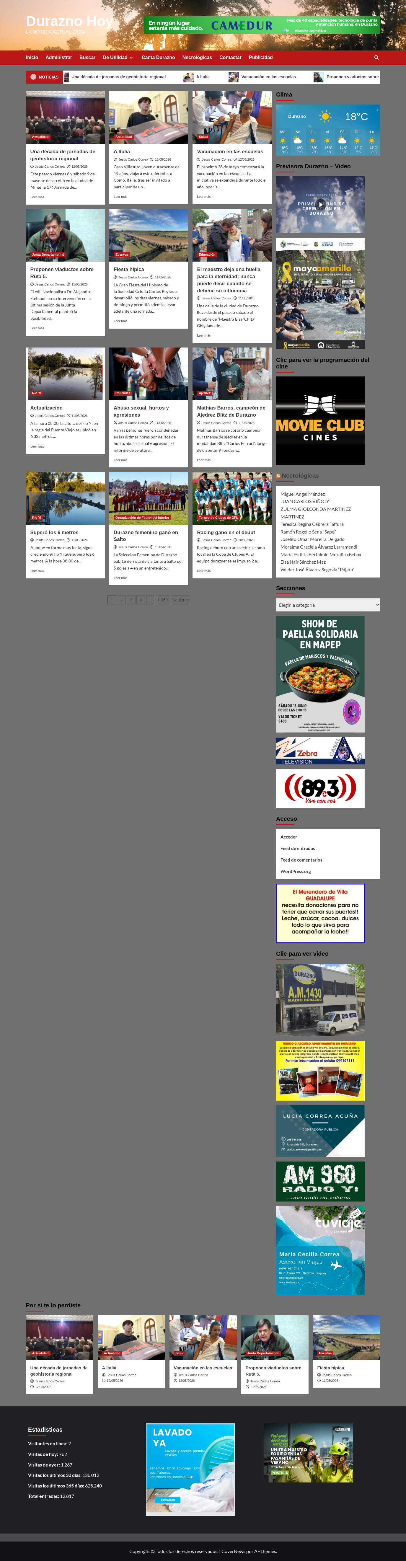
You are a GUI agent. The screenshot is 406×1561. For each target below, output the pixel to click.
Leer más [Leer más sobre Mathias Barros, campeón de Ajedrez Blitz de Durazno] (204, 460)
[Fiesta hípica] (148, 235)
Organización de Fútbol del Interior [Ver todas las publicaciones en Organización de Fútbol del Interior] (142, 517)
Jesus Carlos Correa (50, 166)
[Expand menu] (131, 57)
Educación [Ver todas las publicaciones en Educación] (207, 254)
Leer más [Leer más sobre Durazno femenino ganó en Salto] (120, 577)
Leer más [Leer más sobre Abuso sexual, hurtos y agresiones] (120, 460)
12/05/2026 (79, 166)
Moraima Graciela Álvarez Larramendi (319, 546)
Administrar (58, 57)
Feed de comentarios (301, 859)
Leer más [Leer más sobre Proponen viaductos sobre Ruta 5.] (37, 328)
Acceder (289, 836)
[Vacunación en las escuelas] (232, 117)
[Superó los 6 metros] (65, 498)
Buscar (87, 57)
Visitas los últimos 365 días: (56, 1485)
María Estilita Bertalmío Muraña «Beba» (321, 554)
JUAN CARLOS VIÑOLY (305, 501)
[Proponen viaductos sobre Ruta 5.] (65, 235)
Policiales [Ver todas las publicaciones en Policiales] (123, 393)
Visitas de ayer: (44, 1464)
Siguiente (180, 600)
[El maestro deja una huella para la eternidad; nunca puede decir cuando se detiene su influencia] (232, 235)
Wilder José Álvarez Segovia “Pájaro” (318, 569)
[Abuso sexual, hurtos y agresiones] (148, 374)
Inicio (32, 57)
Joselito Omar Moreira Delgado (313, 539)
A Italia (206, 77)
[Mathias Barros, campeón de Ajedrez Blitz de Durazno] (232, 374)
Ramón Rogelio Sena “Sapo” (308, 531)
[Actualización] (65, 374)
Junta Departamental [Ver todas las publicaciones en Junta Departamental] (48, 254)
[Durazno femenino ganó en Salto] (148, 498)
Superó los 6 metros (54, 532)
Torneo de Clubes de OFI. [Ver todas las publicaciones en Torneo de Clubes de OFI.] (218, 517)
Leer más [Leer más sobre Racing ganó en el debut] (204, 570)
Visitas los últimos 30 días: (55, 1475)
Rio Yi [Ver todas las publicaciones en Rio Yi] (36, 393)
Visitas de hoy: (43, 1454)
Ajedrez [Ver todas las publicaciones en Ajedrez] (205, 393)
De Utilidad (118, 57)
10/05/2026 (163, 547)
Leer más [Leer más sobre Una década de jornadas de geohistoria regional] (37, 197)
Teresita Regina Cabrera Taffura (312, 524)
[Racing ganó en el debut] (232, 498)
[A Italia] (148, 117)
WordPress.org (296, 871)
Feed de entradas (298, 848)
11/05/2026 (79, 284)
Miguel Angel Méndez (303, 494)
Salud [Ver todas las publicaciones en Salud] (203, 136)
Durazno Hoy (69, 21)
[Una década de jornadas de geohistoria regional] (65, 117)
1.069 (162, 600)
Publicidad (261, 57)
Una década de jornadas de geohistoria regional (121, 77)
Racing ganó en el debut (226, 532)
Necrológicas (197, 57)
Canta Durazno (158, 57)
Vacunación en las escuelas (271, 77)
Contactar (230, 57)
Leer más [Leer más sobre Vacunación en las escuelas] (204, 196)
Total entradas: (44, 1496)
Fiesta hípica (129, 269)
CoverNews (233, 1551)
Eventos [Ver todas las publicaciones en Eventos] (121, 254)
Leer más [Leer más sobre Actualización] (37, 446)
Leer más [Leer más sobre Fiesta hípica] (120, 321)
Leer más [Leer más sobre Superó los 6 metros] (37, 570)
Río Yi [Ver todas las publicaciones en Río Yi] (36, 517)
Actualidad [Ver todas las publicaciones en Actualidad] (40, 136)
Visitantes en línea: (48, 1443)
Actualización (46, 408)
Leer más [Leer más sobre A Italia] (120, 196)
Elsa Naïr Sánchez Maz (303, 562)
